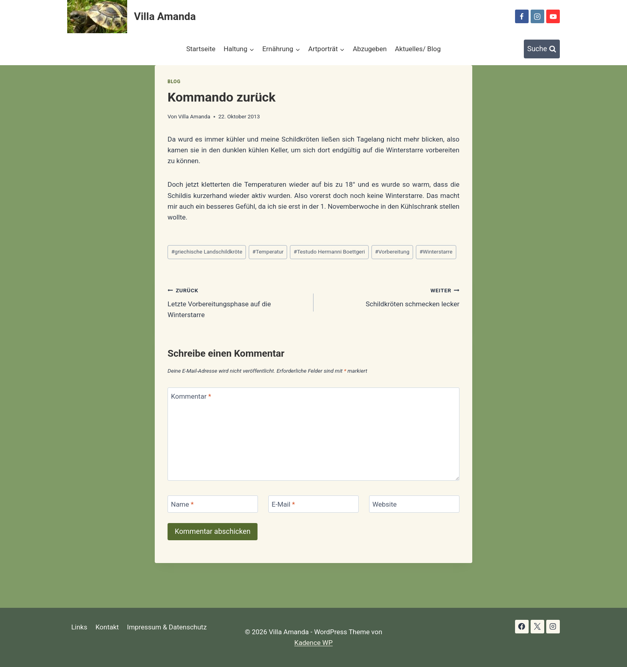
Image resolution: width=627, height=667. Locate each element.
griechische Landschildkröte (206, 251)
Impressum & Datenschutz (167, 627)
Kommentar (191, 396)
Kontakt (107, 627)
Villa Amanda (194, 116)
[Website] (414, 504)
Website (384, 504)
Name (182, 504)
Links (79, 627)
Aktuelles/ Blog (418, 49)
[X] (537, 626)
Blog (174, 81)
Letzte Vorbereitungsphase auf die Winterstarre (237, 302)
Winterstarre (436, 251)
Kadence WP (313, 643)
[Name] (213, 504)
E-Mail (283, 504)
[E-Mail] (313, 504)
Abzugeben (370, 49)
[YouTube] (553, 16)
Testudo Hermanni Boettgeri (329, 251)
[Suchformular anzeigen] (542, 49)
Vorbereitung (392, 251)
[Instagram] (537, 16)
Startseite (201, 49)
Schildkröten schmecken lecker (389, 296)
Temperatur (268, 251)
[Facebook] (522, 16)
